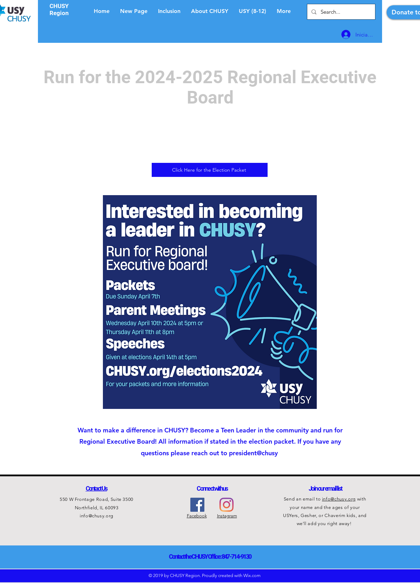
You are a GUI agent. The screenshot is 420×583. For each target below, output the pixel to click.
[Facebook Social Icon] (197, 505)
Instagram (227, 515)
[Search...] (340, 11)
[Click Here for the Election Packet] (210, 170)
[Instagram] (226, 505)
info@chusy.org (96, 515)
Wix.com (252, 575)
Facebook (197, 515)
